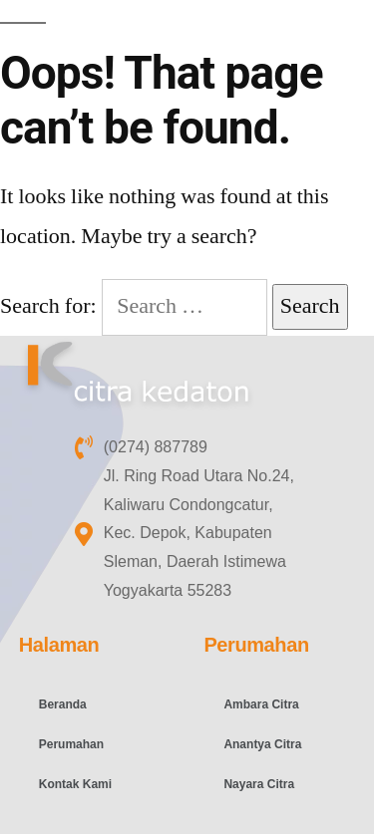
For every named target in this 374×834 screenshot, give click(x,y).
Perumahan (71, 744)
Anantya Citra (262, 744)
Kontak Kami (75, 784)
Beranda (63, 704)
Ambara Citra (260, 704)
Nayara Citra (258, 784)
